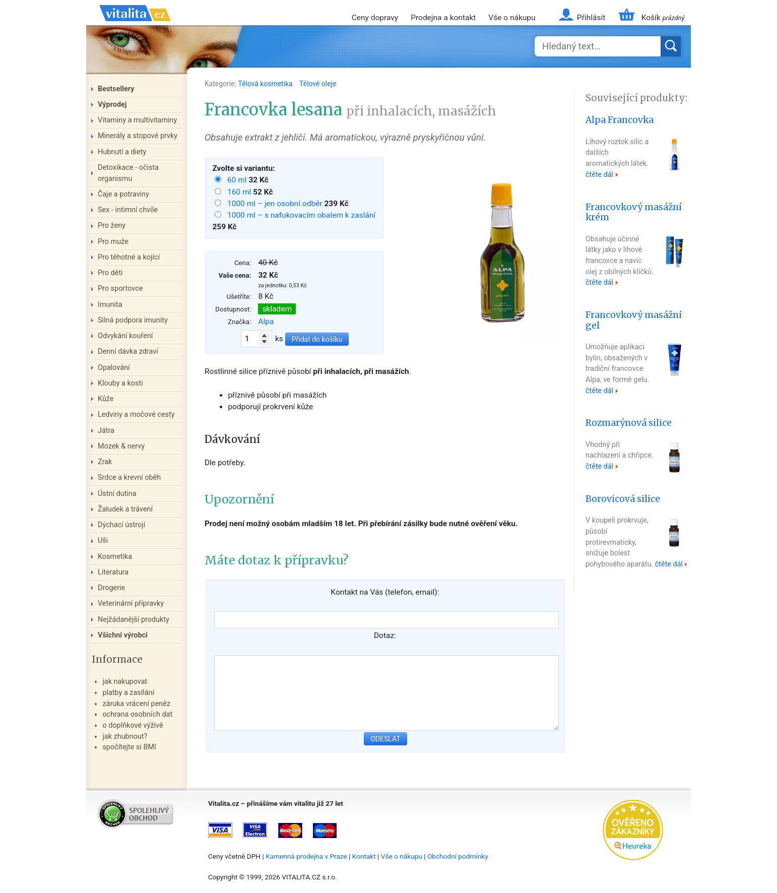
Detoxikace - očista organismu (128, 173)
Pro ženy (111, 225)
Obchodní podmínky (457, 856)
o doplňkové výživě (132, 725)
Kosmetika (115, 556)
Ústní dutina (117, 493)
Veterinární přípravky (131, 603)
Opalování (114, 367)
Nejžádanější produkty (133, 619)
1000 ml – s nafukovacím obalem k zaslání (301, 215)
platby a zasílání (128, 692)
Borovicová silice (623, 498)
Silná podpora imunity (133, 320)
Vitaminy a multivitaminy (137, 120)
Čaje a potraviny (123, 194)
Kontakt (364, 856)
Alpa (266, 321)
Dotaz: (385, 635)
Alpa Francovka (620, 119)
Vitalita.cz (135, 25)
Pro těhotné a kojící (129, 257)
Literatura (113, 572)
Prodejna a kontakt (443, 17)
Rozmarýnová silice (629, 422)
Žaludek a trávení (125, 509)
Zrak (105, 462)
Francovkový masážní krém (634, 212)
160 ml (240, 192)
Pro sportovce (120, 288)
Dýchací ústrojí (121, 525)
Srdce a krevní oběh (129, 477)
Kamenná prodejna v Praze (306, 856)
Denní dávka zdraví (128, 351)
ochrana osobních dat (137, 714)
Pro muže (113, 241)
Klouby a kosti (120, 383)
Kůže (106, 399)
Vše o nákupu (511, 17)
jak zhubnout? (124, 736)
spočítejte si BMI (129, 747)
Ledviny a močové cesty (136, 414)
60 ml (237, 179)
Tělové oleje (317, 84)
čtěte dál (599, 174)
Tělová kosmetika (266, 84)
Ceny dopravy (375, 17)
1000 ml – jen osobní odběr (275, 203)
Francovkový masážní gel (634, 320)
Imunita (110, 304)
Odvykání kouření (125, 336)
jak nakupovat (124, 681)
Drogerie (111, 588)
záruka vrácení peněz (136, 703)
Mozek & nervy (121, 446)
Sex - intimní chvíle (128, 210)
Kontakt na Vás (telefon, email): (385, 592)
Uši (103, 540)
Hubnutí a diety (122, 152)
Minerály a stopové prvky (137, 136)
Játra (106, 430)
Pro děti (110, 273)
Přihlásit (591, 17)
